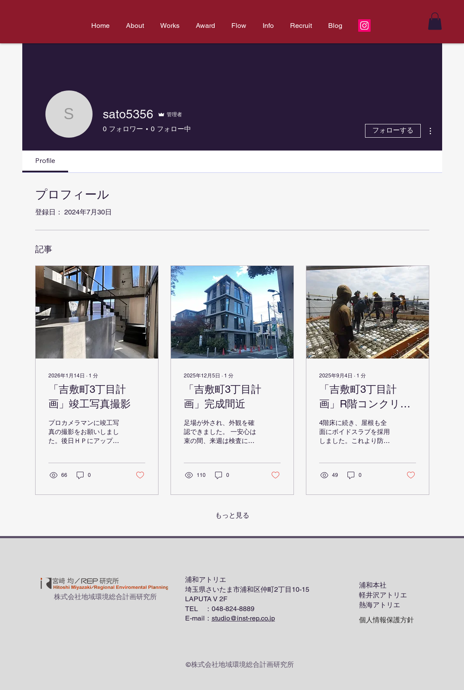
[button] (435, 21)
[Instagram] (364, 25)
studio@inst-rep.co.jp (243, 618)
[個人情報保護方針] (386, 620)
